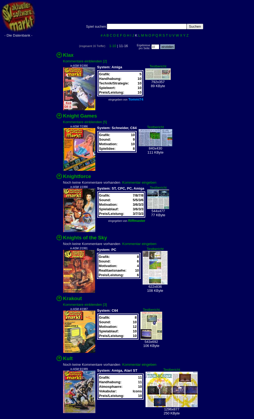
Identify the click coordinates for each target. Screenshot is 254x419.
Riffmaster (136, 221)
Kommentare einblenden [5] (85, 122)
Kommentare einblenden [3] (85, 305)
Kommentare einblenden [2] (85, 61)
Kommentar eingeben (139, 182)
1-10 (112, 46)
